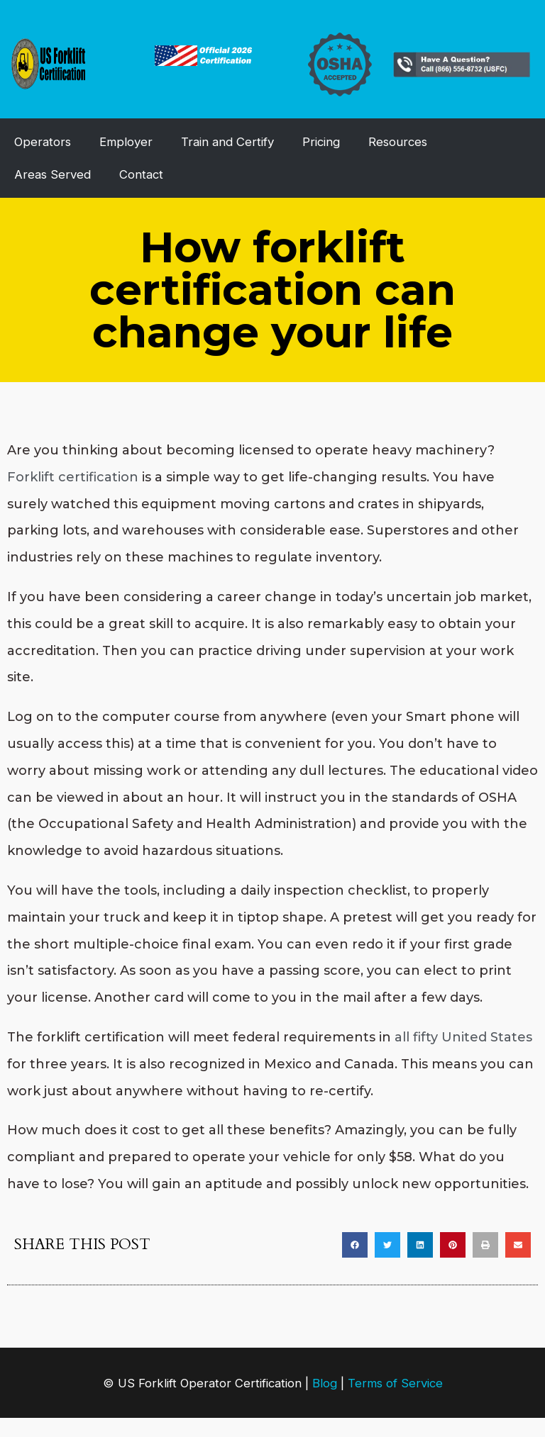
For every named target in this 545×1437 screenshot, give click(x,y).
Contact (141, 174)
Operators (42, 142)
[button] (355, 1245)
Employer (126, 142)
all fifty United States (463, 1037)
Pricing (321, 142)
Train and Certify (227, 142)
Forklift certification (72, 477)
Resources (397, 142)
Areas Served (52, 174)
